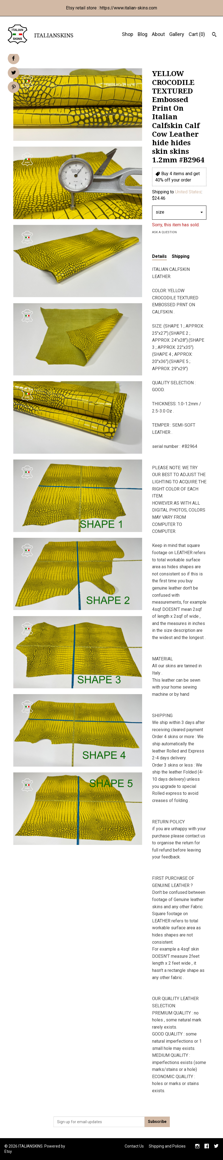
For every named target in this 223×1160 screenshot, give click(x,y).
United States (188, 191)
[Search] (214, 35)
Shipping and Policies (167, 1146)
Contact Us (134, 1146)
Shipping (180, 256)
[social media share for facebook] (13, 58)
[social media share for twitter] (13, 73)
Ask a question (164, 232)
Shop (127, 34)
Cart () (197, 34)
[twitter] (216, 1147)
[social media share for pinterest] (13, 87)
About (158, 34)
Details (159, 256)
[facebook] (206, 1147)
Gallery (176, 34)
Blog (142, 34)
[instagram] (197, 1147)
